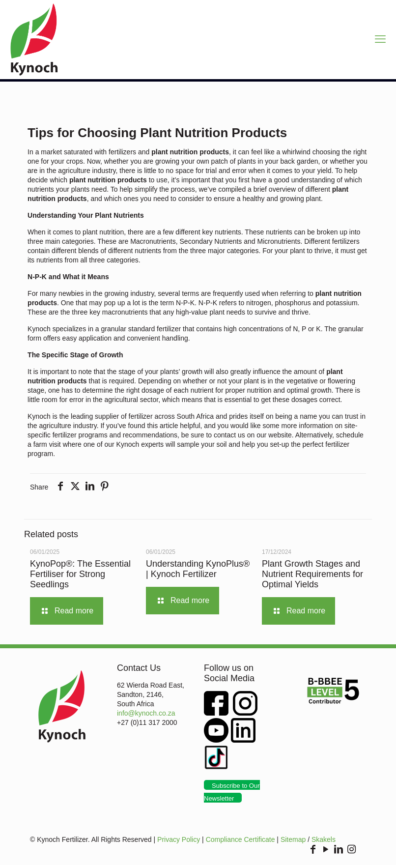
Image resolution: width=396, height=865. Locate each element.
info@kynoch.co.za (146, 713)
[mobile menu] (380, 39)
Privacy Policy (178, 839)
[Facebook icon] (313, 850)
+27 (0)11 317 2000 (147, 722)
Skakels (323, 839)
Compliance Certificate (240, 839)
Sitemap (293, 839)
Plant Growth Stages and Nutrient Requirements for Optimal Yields (312, 574)
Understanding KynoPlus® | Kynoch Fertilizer (198, 569)
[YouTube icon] (326, 850)
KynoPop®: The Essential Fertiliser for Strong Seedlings (80, 574)
